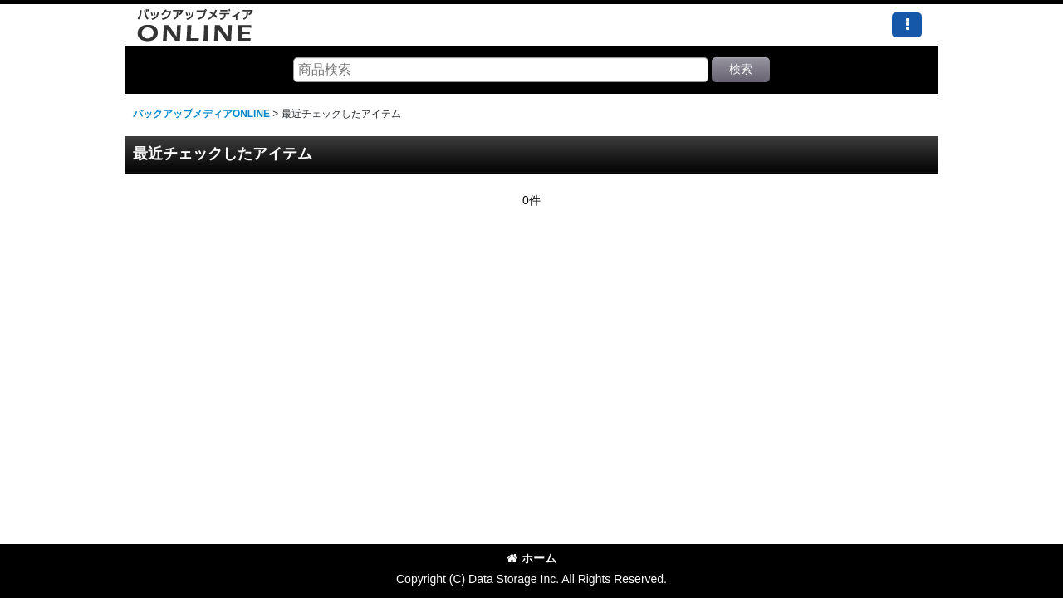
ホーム (531, 558)
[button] (907, 24)
